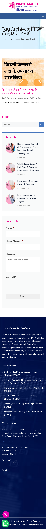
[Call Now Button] (5, 514)
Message (10, 254)
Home (4, 39)
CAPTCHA (11, 277)
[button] (5, 523)
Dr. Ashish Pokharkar (12, 103)
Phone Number (14, 241)
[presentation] (24, 285)
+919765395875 (8, 442)
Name (10, 228)
